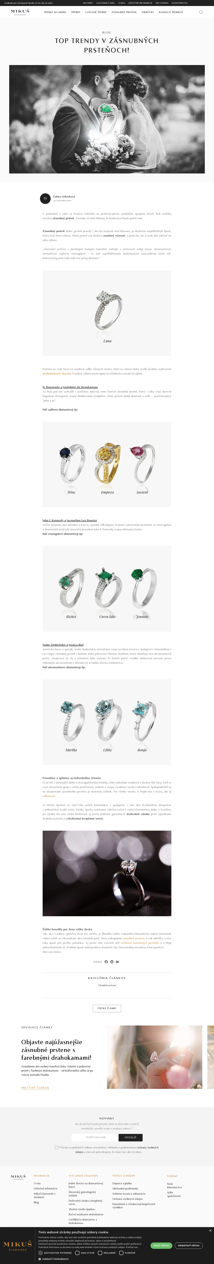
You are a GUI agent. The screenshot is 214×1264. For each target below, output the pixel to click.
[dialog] (107, 1245)
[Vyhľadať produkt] (201, 12)
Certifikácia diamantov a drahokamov (83, 1221)
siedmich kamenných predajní (140, 943)
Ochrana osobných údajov (128, 1199)
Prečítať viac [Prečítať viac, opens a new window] (132, 1247)
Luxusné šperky (96, 12)
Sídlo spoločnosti (174, 1194)
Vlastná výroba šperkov (82, 1209)
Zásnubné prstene (124, 12)
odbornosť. (49, 796)
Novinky (88, 3)
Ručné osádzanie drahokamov (86, 1214)
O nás (121, 3)
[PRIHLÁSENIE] (202, 3)
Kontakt (172, 1176)
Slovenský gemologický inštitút (82, 1194)
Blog (36, 1202)
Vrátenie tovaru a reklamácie (129, 1194)
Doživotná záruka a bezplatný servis (85, 1203)
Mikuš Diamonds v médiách (45, 1196)
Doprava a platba (122, 1183)
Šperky (75, 12)
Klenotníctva (180, 3)
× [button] (210, 1230)
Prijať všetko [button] (161, 1245)
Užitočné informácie (140, 3)
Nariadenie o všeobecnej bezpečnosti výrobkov (134, 1206)
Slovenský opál (105, 3)
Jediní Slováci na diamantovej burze (86, 1185)
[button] (92, 1259)
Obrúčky (148, 12)
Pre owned (162, 3)
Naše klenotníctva (174, 1186)
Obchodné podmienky (125, 1188)
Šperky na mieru (55, 12)
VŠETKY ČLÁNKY (107, 1008)
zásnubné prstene (133, 938)
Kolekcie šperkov (171, 12)
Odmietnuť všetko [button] (188, 1245)
